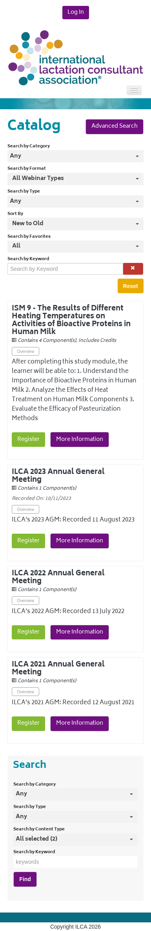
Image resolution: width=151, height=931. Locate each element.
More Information (79, 439)
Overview (25, 351)
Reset (130, 286)
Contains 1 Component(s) (47, 489)
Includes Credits (97, 341)
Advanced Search (114, 126)
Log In (75, 12)
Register (28, 439)
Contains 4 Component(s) (47, 341)
